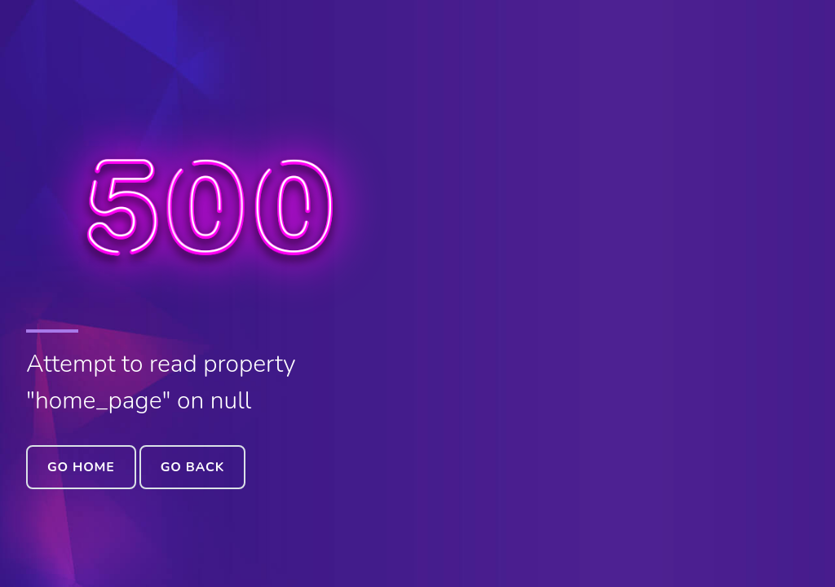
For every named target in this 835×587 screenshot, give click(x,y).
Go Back (192, 467)
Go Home (81, 467)
